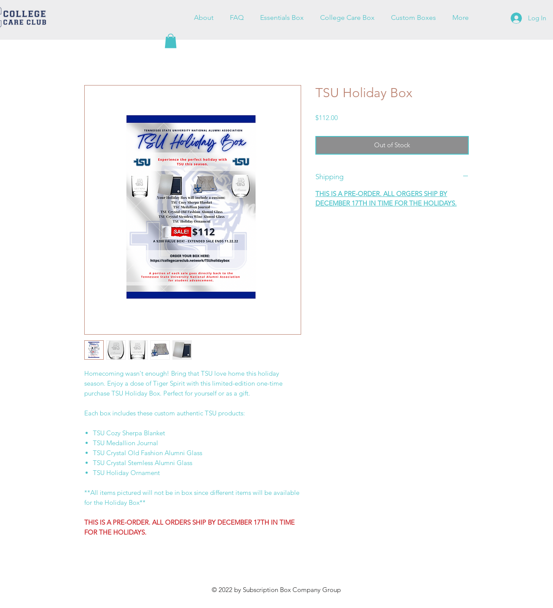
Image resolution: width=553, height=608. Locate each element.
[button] (171, 41)
